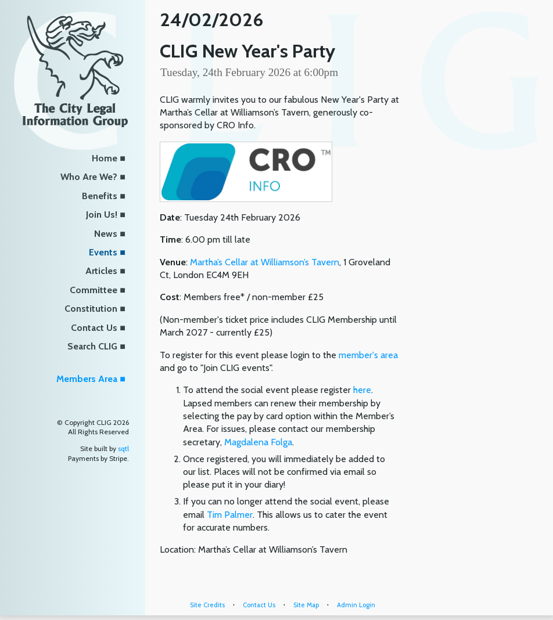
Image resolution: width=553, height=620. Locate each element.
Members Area (86, 378)
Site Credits (207, 605)
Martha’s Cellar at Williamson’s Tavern (264, 262)
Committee (93, 289)
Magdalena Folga (258, 442)
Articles (101, 270)
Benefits (99, 195)
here (362, 389)
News (105, 233)
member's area (368, 355)
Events (103, 252)
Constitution (90, 308)
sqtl (123, 448)
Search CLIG (92, 346)
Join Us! (101, 214)
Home (104, 158)
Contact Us (94, 327)
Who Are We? (88, 176)
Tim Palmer (230, 514)
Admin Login (356, 605)
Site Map (306, 605)
